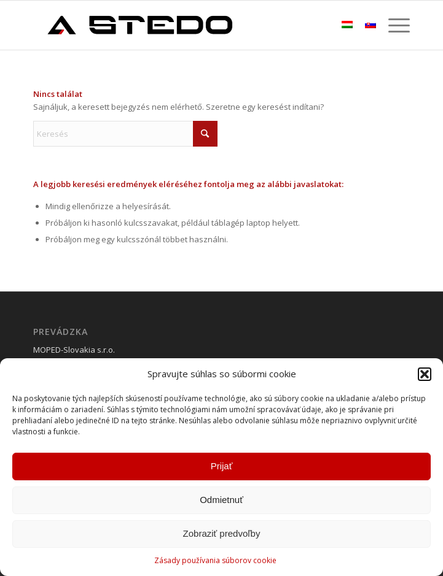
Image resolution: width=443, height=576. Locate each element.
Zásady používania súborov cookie (215, 560)
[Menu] (393, 25)
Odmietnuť (221, 499)
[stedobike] (183, 25)
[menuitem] (393, 25)
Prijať (222, 466)
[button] (424, 374)
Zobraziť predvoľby (222, 533)
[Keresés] (125, 134)
